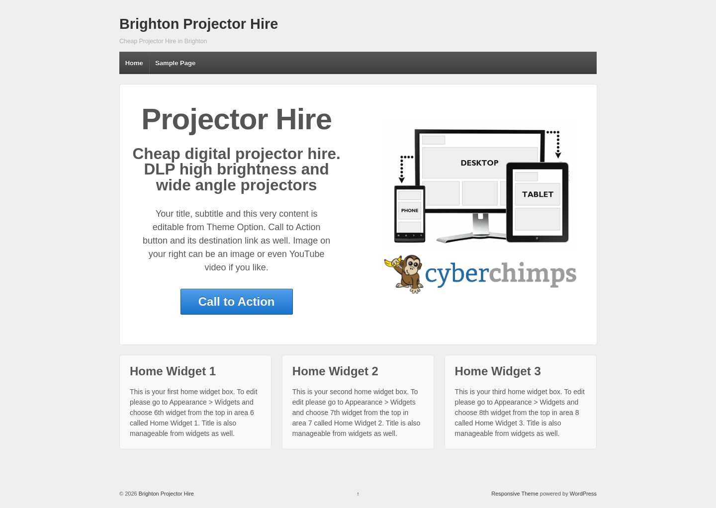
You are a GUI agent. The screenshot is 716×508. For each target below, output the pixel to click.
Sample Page (175, 63)
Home (134, 63)
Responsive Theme (514, 494)
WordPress (583, 494)
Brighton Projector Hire (198, 24)
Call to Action (236, 301)
